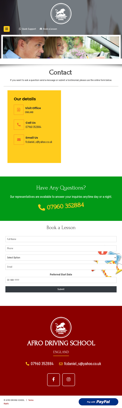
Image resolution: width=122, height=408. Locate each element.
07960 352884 (33, 127)
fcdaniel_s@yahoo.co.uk (39, 142)
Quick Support (27, 29)
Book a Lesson (48, 29)
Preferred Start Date (61, 274)
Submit (61, 289)
